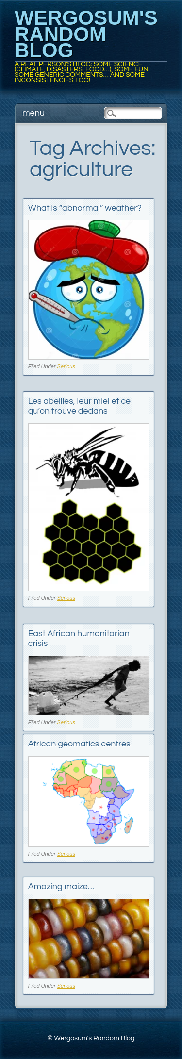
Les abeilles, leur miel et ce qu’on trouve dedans (79, 406)
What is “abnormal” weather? (85, 208)
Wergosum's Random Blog (86, 34)
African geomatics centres (79, 743)
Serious (66, 366)
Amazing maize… (61, 886)
